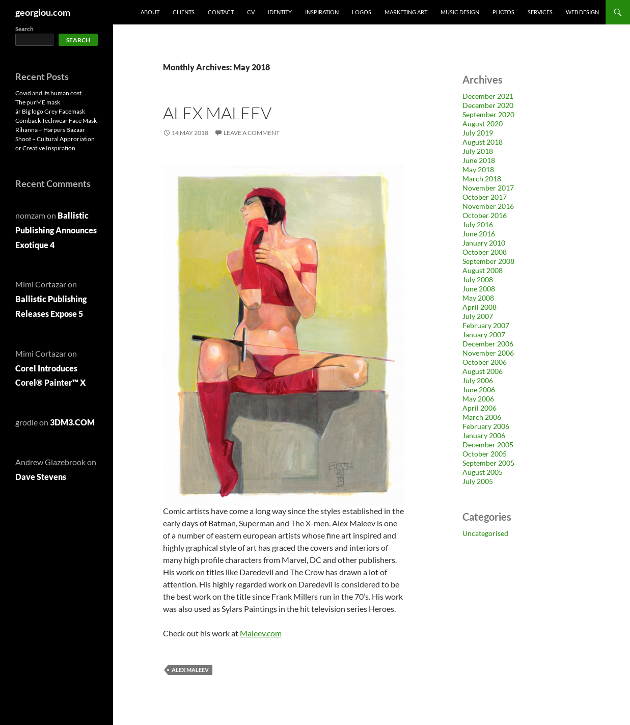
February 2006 (485, 426)
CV (251, 12)
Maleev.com (261, 633)
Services (540, 12)
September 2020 (488, 114)
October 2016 (484, 215)
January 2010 (483, 242)
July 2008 (477, 279)
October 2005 (484, 453)
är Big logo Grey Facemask (50, 111)
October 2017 (484, 197)
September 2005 (488, 463)
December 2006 (487, 343)
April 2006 (479, 408)
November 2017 (488, 187)
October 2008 (484, 252)
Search (24, 29)
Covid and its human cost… (50, 93)
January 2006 (483, 435)
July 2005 (477, 481)
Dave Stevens (40, 476)
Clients (184, 12)
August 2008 (482, 270)
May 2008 (478, 297)
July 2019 (477, 132)
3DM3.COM (72, 422)
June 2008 (478, 288)
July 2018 (477, 151)
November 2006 (488, 352)
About (150, 12)
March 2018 (481, 178)
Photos (503, 12)
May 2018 (478, 169)
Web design (582, 12)
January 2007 (483, 334)
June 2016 (478, 233)
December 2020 (487, 105)
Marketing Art (406, 12)
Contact (221, 12)
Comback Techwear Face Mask (56, 120)
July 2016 (477, 224)
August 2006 (482, 371)
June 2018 (478, 160)
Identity (280, 12)
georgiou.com (42, 12)
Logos (361, 12)
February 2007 (485, 325)
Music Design (460, 12)
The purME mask (37, 102)
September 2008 (488, 261)
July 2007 (477, 316)
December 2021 (487, 96)
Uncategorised (485, 533)
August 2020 (482, 123)
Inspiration (322, 12)
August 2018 (482, 142)
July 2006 (477, 380)
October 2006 (484, 362)
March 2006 (481, 417)
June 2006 (478, 389)
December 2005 (487, 444)
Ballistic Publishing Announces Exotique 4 (56, 230)
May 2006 (478, 398)
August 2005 (482, 472)
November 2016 (488, 206)
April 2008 (479, 307)
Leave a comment (252, 133)
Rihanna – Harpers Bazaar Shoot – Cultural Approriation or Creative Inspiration (55, 139)
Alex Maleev (217, 112)
